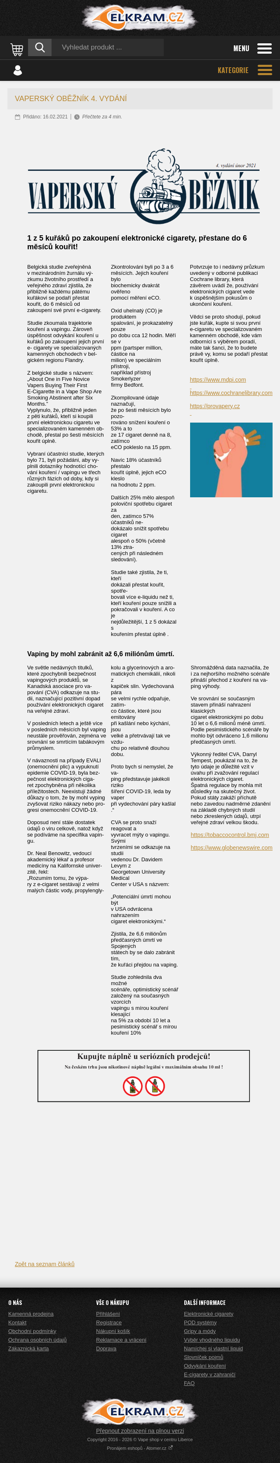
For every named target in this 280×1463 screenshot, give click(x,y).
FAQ (189, 1383)
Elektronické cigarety (208, 1314)
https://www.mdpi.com (218, 379)
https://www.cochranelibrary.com (231, 393)
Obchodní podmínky (32, 1331)
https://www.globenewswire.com (232, 847)
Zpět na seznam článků (45, 1264)
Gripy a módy (200, 1331)
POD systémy (200, 1322)
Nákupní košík (113, 1331)
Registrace (109, 1322)
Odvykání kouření (205, 1366)
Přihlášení (108, 1314)
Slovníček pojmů (203, 1357)
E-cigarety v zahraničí (209, 1374)
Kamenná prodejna (31, 1314)
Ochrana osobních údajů (37, 1340)
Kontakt (17, 1322)
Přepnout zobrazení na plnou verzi (140, 1431)
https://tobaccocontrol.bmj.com (230, 835)
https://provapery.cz (215, 406)
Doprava (106, 1348)
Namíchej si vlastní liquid (213, 1348)
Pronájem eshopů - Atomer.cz (140, 1448)
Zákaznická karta (28, 1348)
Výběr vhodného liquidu (212, 1340)
